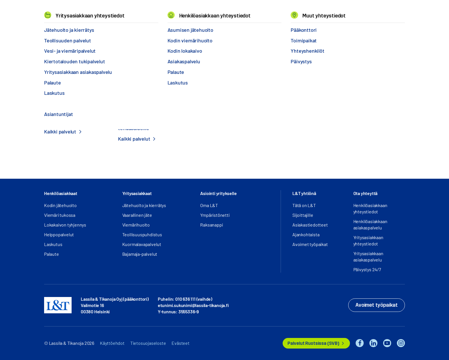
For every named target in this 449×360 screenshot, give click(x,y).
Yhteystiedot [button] (254, 11)
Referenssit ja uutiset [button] (127, 11)
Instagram (401, 343)
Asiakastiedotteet (310, 224)
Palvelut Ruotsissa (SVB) (313, 343)
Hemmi (46, 28)
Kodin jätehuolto (60, 205)
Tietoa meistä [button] (179, 11)
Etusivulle (224, 144)
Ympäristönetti (214, 215)
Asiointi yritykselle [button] (218, 193)
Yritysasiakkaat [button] (137, 193)
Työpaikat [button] (217, 11)
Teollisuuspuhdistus (142, 234)
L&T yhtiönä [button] (304, 193)
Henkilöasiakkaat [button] (60, 193)
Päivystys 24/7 (367, 269)
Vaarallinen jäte (137, 215)
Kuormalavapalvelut (141, 244)
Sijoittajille (302, 215)
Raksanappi (211, 224)
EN (345, 11)
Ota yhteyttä (365, 193)
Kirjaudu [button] (385, 11)
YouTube (387, 343)
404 (59, 28)
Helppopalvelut (59, 234)
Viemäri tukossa (59, 215)
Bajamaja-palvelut (139, 254)
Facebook (360, 343)
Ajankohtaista (305, 234)
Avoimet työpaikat (310, 244)
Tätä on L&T (304, 205)
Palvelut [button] (81, 11)
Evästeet (180, 343)
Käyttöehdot (112, 343)
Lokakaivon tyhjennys (65, 224)
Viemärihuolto (136, 224)
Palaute (51, 254)
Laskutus (53, 244)
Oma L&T (209, 205)
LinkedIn (373, 343)
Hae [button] (357, 11)
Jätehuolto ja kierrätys (144, 205)
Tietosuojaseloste (148, 343)
